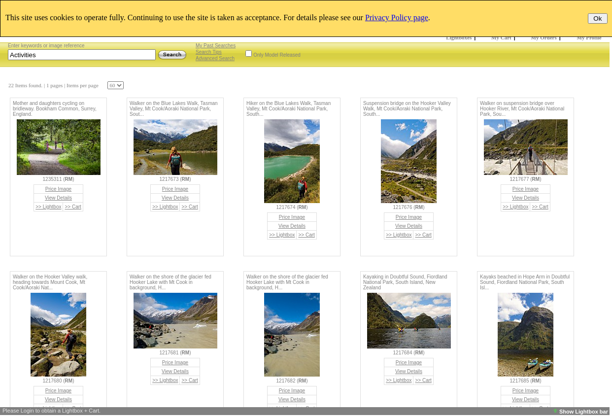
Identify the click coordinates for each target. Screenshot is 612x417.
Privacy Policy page (396, 17)
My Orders (544, 37)
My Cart (501, 37)
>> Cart (73, 206)
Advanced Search (215, 58)
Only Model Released (277, 55)
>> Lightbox (48, 206)
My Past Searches (216, 45)
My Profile (589, 37)
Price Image (58, 189)
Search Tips (209, 52)
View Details (58, 198)
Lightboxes (459, 37)
